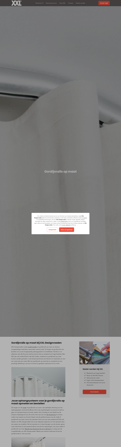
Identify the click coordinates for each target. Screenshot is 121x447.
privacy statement (66, 225)
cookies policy (64, 221)
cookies (85, 218)
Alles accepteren (66, 230)
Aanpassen (52, 230)
